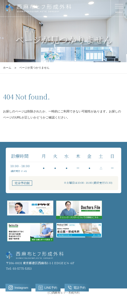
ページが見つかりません (34, 67)
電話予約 (77, 287)
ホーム (7, 67)
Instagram (18, 287)
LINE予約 (47, 287)
